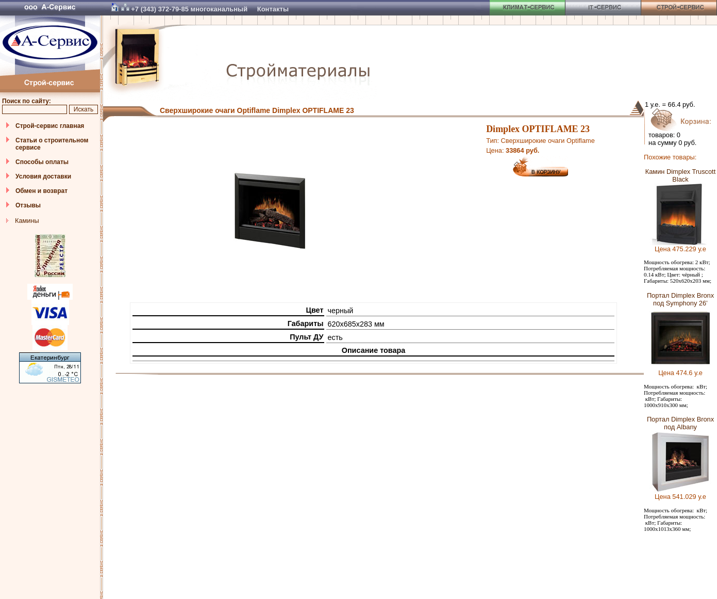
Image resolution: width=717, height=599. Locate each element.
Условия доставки (43, 176)
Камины (27, 220)
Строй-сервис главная (49, 125)
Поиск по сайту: (26, 101)
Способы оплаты (42, 162)
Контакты (273, 9)
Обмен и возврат (41, 191)
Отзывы (28, 205)
